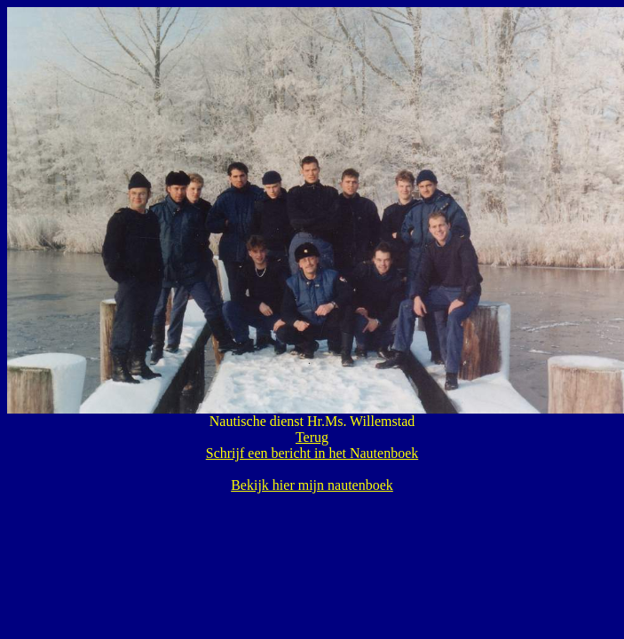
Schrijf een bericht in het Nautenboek (312, 453)
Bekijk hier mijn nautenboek (312, 485)
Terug (312, 437)
